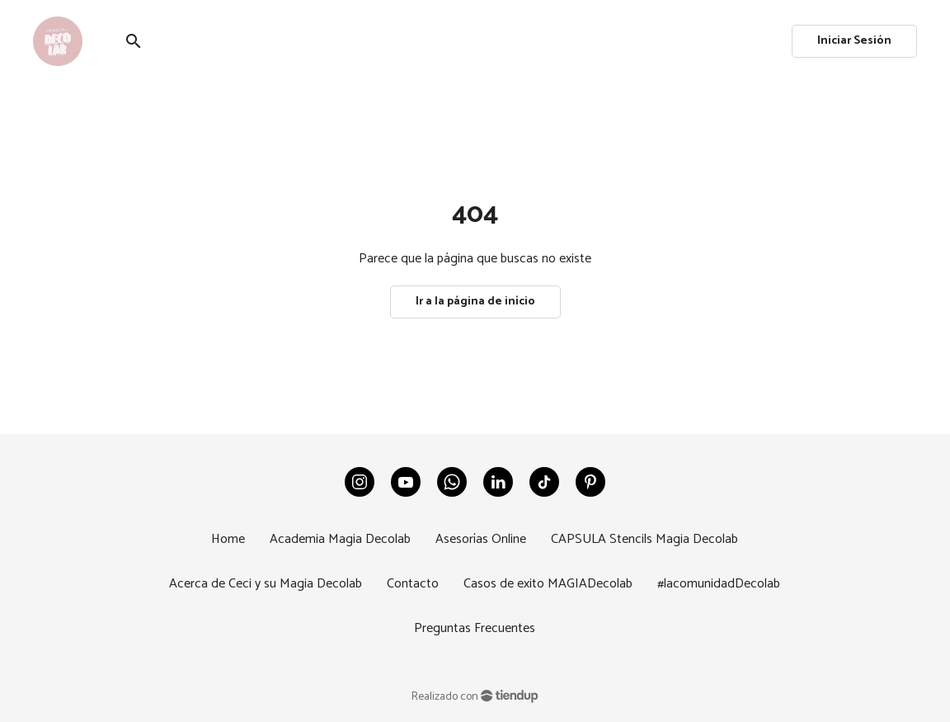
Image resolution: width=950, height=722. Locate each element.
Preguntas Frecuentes (474, 628)
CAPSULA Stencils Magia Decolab (644, 539)
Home (228, 539)
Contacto (413, 584)
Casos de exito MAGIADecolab (548, 584)
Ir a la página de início (475, 301)
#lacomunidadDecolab (718, 584)
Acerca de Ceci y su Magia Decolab (265, 584)
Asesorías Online (480, 539)
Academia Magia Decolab (340, 539)
